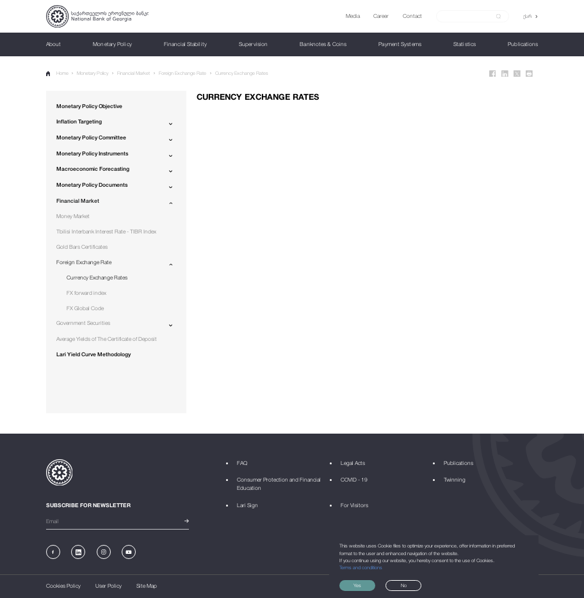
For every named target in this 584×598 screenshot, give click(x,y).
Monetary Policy (92, 73)
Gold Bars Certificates (82, 247)
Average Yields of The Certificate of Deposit (106, 339)
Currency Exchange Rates (241, 73)
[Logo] (97, 16)
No (404, 585)
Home (57, 73)
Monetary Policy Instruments (92, 153)
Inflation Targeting (79, 121)
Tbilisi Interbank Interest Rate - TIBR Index (106, 231)
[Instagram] (104, 552)
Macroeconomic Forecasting (92, 169)
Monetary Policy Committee (91, 137)
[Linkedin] (504, 73)
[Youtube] (129, 552)
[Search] (468, 16)
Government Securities (83, 323)
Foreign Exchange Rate (182, 73)
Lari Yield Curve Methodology (93, 354)
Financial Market (133, 73)
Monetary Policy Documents (91, 185)
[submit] (498, 16)
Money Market (73, 216)
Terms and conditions (360, 567)
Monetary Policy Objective (89, 106)
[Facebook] (492, 73)
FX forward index (86, 293)
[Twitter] (517, 73)
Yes (357, 585)
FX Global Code (85, 308)
